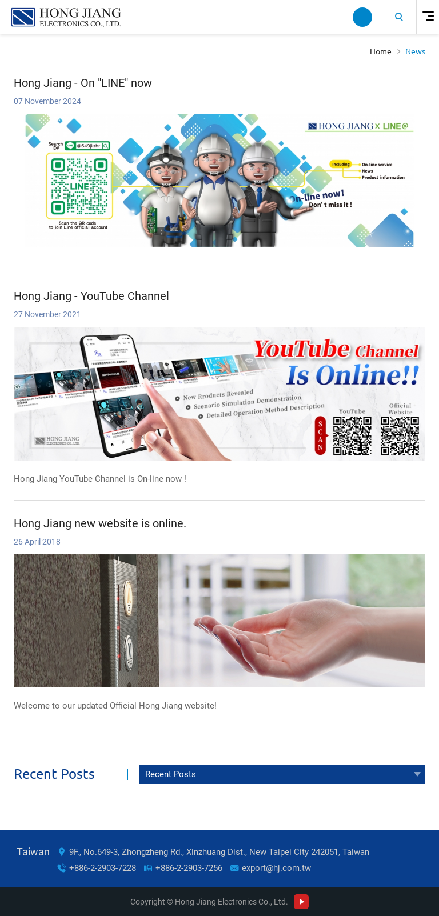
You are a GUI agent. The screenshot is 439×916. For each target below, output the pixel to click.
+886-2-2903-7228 (102, 868)
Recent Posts (170, 774)
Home (381, 51)
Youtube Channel (301, 901)
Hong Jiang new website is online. (100, 523)
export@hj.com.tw (276, 868)
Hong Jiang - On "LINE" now (83, 83)
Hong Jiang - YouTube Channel (91, 296)
